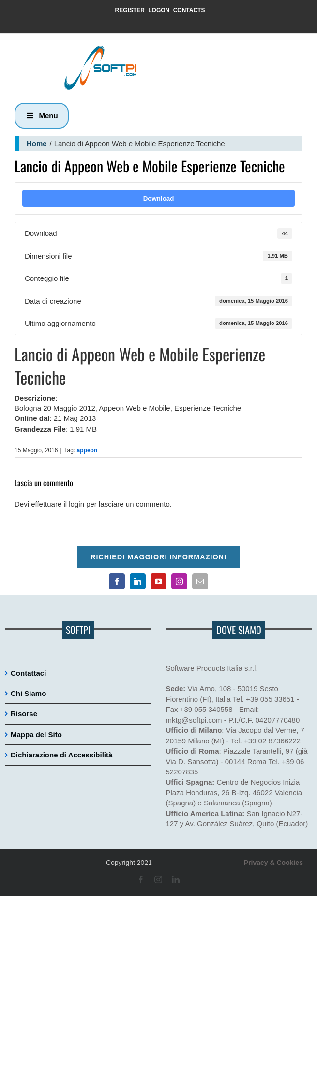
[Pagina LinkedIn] (138, 581)
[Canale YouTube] (158, 581)
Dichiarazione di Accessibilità (61, 755)
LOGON (158, 10)
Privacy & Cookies (273, 862)
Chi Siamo (28, 693)
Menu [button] (41, 115)
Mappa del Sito (36, 734)
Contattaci (28, 673)
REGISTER (130, 10)
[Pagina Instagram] (179, 581)
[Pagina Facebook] (117, 581)
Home (37, 143)
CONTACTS (189, 10)
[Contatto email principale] (200, 581)
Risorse (24, 714)
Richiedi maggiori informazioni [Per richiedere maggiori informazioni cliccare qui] (158, 557)
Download (158, 198)
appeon (87, 450)
